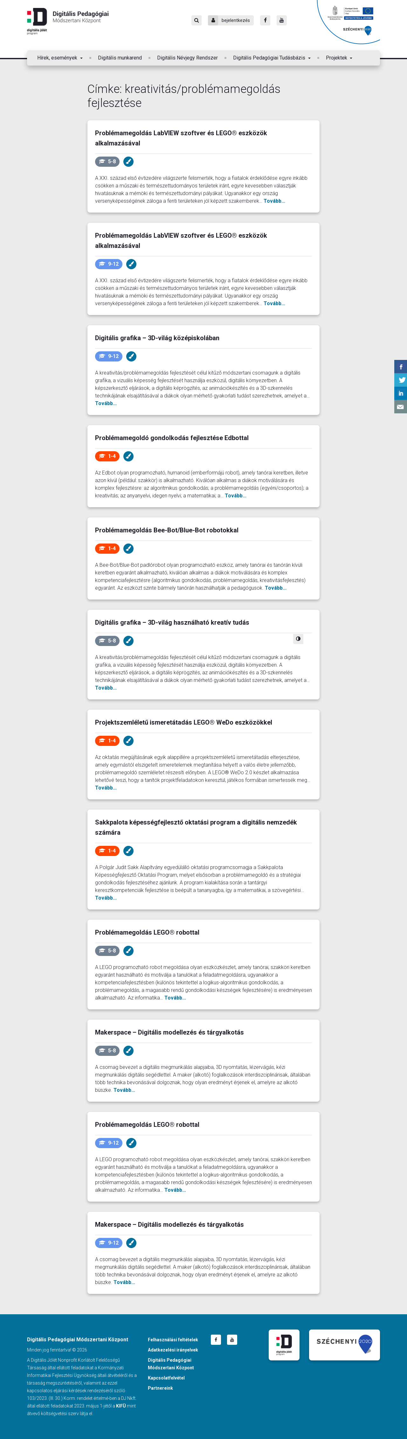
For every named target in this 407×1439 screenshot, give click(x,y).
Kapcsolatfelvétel (166, 1377)
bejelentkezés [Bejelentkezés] (229, 20)
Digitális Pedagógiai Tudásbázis (270, 58)
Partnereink (160, 1388)
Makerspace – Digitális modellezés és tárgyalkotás (169, 1032)
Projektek (337, 58)
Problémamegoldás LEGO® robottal (147, 932)
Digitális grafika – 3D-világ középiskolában (157, 338)
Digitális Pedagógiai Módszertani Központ (67, 21)
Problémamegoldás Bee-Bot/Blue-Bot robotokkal (166, 530)
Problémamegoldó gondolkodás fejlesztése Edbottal (172, 438)
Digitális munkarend (120, 58)
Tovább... (274, 201)
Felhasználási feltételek (173, 1339)
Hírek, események (58, 58)
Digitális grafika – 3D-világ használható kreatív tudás (172, 622)
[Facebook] (265, 20)
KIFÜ (121, 1405)
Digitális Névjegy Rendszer (187, 58)
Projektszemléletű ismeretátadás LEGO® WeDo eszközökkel (183, 722)
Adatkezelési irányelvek (173, 1349)
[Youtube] (282, 20)
